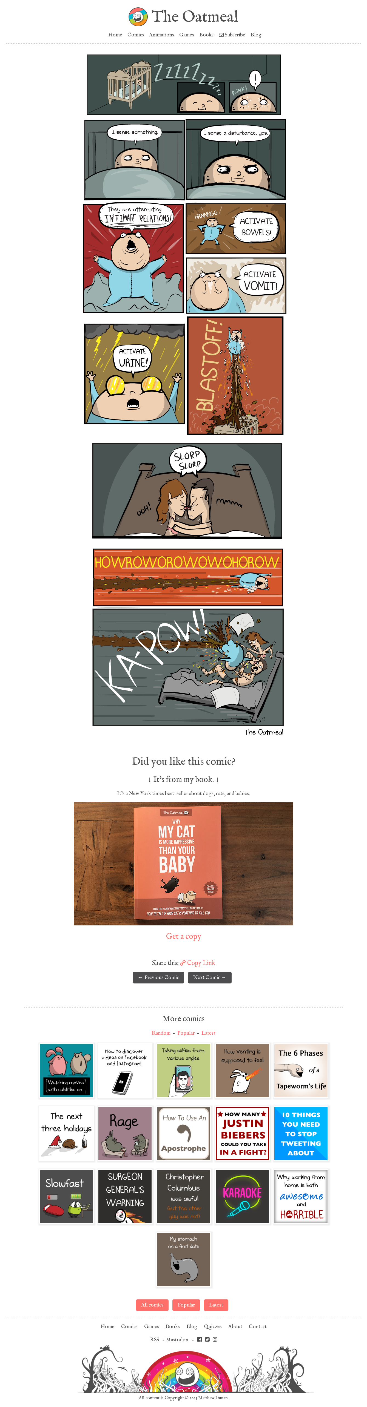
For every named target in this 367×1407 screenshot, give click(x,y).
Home (115, 35)
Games (186, 35)
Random (161, 1033)
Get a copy (183, 936)
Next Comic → (209, 977)
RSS (154, 1340)
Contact (258, 1326)
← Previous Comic (158, 977)
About (235, 1326)
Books (206, 35)
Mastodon (177, 1340)
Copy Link (197, 962)
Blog (256, 35)
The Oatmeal (195, 16)
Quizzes (213, 1326)
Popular (186, 1033)
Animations (161, 35)
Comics (135, 35)
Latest (208, 1033)
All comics (152, 1305)
